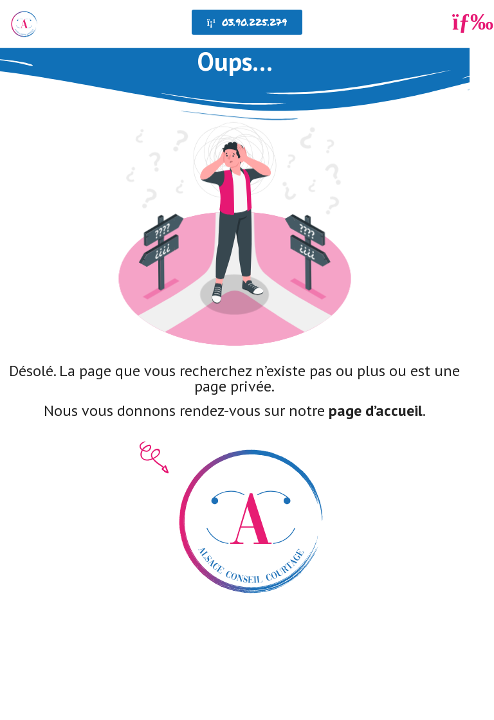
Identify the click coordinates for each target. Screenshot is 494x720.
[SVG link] (235, 231)
